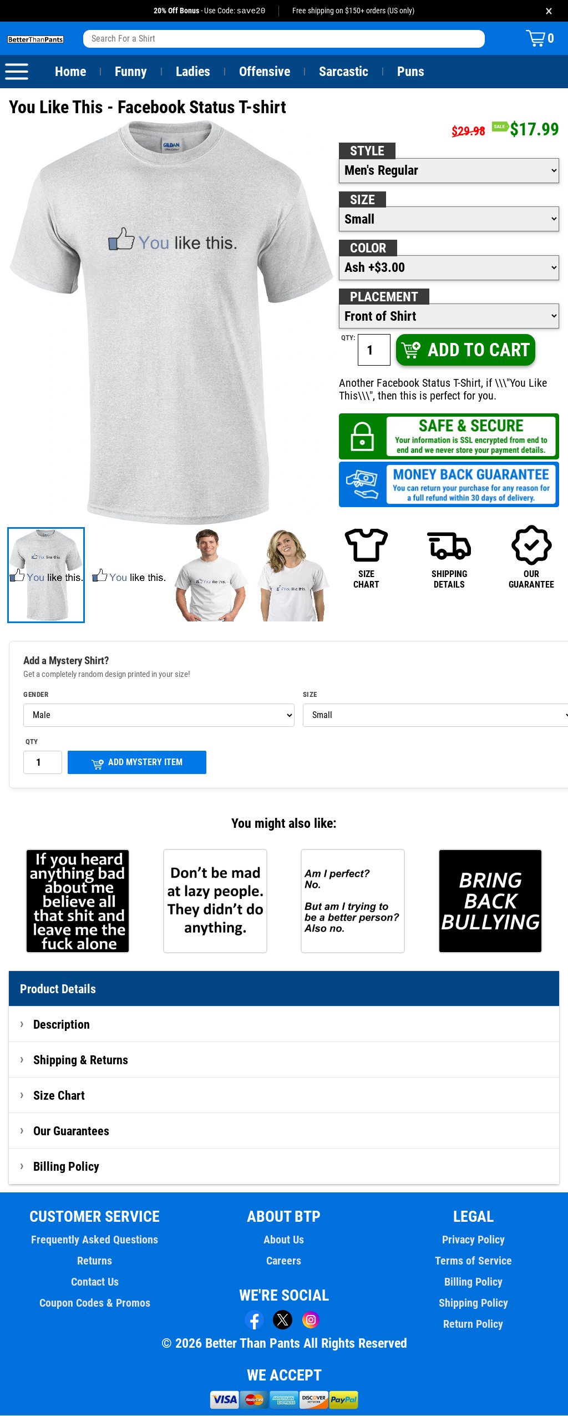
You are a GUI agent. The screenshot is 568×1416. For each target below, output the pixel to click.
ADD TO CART (465, 350)
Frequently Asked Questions (95, 1240)
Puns (411, 72)
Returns (95, 1261)
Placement (384, 297)
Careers (284, 1261)
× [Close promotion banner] (548, 11)
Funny (130, 72)
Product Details (58, 989)
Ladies (192, 72)
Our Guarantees (71, 1131)
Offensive (264, 72)
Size (362, 200)
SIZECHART (366, 557)
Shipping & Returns (81, 1060)
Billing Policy (66, 1167)
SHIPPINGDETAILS (449, 557)
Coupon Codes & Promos (95, 1303)
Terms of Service (473, 1261)
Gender (36, 695)
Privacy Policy (473, 1240)
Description (61, 1025)
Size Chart (59, 1096)
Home (70, 72)
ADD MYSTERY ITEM (137, 763)
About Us (284, 1240)
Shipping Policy (473, 1303)
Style (367, 151)
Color (368, 248)
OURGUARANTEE (531, 557)
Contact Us (94, 1282)
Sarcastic (344, 72)
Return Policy (473, 1324)
